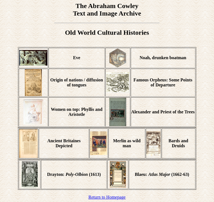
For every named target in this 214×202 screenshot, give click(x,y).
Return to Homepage (106, 197)
